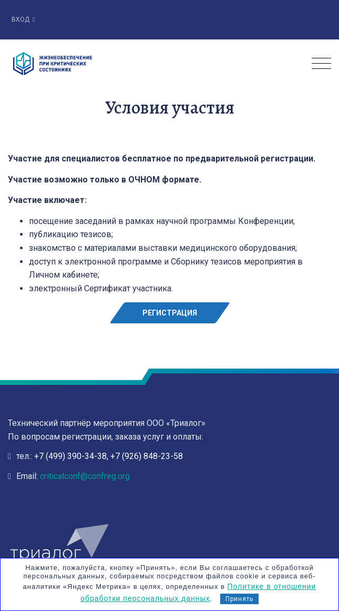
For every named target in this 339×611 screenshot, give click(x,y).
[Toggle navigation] (321, 63)
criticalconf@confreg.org (85, 476)
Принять (239, 599)
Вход (23, 19)
